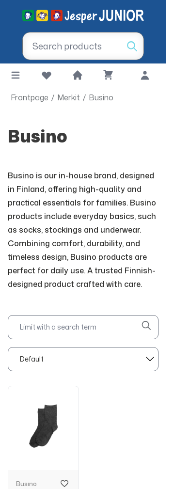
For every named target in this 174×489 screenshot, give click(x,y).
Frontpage (29, 97)
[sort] (83, 359)
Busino (101, 97)
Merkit (68, 97)
